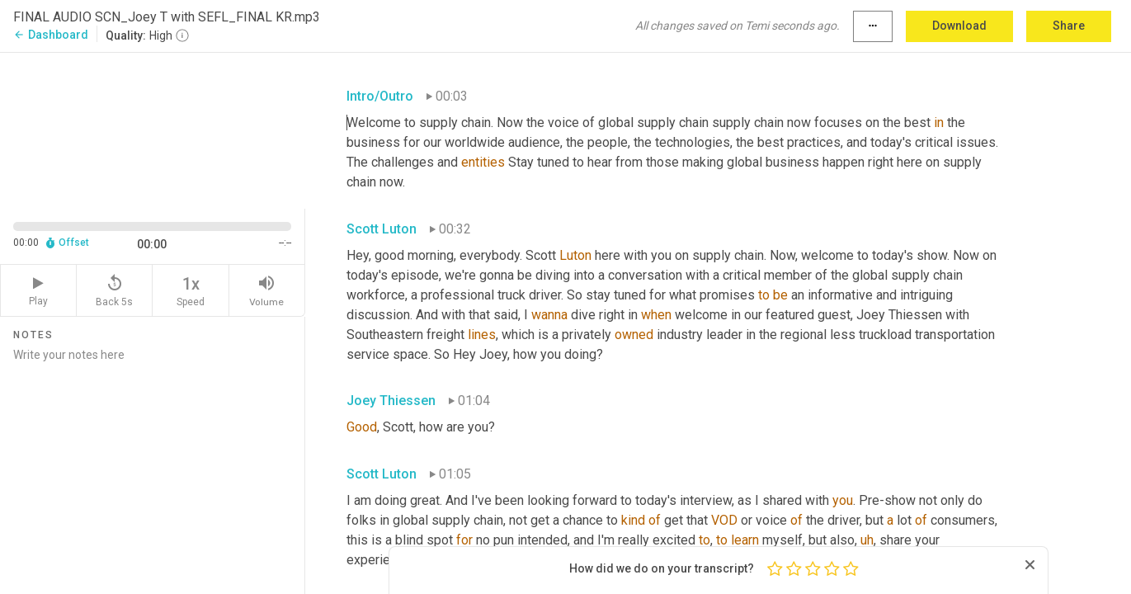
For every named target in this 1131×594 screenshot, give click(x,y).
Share (1069, 25)
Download (959, 25)
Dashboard (50, 34)
